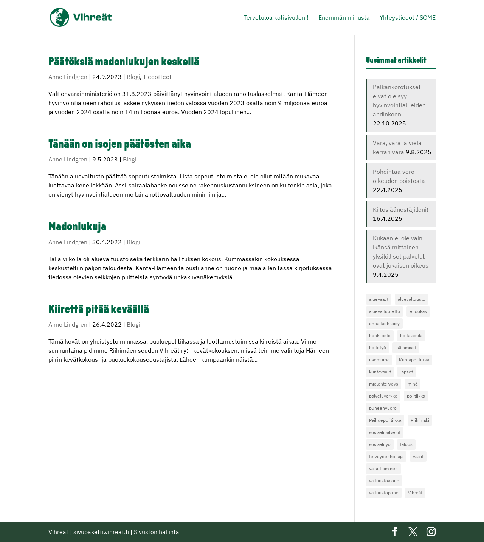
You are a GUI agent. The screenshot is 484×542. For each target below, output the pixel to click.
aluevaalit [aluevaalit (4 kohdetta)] (378, 299)
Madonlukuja (77, 227)
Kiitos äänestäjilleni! (400, 209)
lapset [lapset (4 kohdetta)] (406, 372)
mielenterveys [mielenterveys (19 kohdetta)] (383, 384)
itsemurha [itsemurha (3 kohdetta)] (379, 359)
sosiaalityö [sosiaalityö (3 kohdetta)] (380, 444)
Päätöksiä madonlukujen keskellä (123, 62)
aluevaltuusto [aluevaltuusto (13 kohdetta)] (411, 299)
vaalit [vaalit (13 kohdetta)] (418, 456)
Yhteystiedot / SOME (408, 18)
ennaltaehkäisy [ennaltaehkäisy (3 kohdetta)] (384, 323)
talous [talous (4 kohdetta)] (406, 444)
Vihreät (58, 532)
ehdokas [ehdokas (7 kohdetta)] (418, 311)
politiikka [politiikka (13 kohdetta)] (416, 396)
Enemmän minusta (344, 18)
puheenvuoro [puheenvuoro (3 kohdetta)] (383, 408)
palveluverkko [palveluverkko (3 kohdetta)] (383, 396)
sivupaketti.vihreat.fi (101, 532)
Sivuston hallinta (156, 532)
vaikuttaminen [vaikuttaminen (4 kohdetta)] (383, 468)
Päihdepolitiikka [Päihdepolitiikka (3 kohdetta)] (385, 420)
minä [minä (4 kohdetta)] (412, 384)
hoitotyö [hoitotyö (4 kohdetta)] (377, 347)
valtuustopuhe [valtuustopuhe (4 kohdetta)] (384, 493)
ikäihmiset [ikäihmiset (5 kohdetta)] (406, 347)
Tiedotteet (157, 77)
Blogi (133, 77)
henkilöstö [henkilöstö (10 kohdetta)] (380, 335)
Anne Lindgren (67, 77)
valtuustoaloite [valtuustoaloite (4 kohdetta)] (384, 480)
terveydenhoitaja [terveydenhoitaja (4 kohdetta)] (386, 456)
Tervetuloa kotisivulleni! (276, 18)
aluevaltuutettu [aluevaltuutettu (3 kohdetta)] (384, 311)
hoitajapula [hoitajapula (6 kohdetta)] (411, 335)
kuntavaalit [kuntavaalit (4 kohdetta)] (380, 372)
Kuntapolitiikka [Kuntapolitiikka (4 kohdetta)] (414, 359)
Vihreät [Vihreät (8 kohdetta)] (415, 493)
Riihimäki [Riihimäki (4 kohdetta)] (420, 420)
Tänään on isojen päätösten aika (119, 145)
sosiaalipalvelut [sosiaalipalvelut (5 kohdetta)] (384, 432)
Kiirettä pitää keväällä (98, 310)
